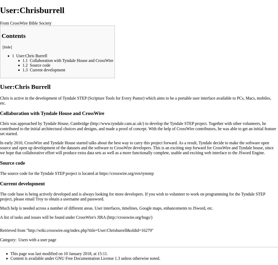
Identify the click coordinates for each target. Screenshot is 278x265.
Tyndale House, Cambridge (66, 123)
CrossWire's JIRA (91, 217)
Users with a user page (37, 240)
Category (7, 240)
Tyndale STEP (182, 123)
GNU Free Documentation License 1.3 (87, 258)
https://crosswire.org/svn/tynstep (126, 173)
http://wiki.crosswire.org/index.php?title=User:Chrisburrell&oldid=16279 (90, 230)
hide (7, 47)
